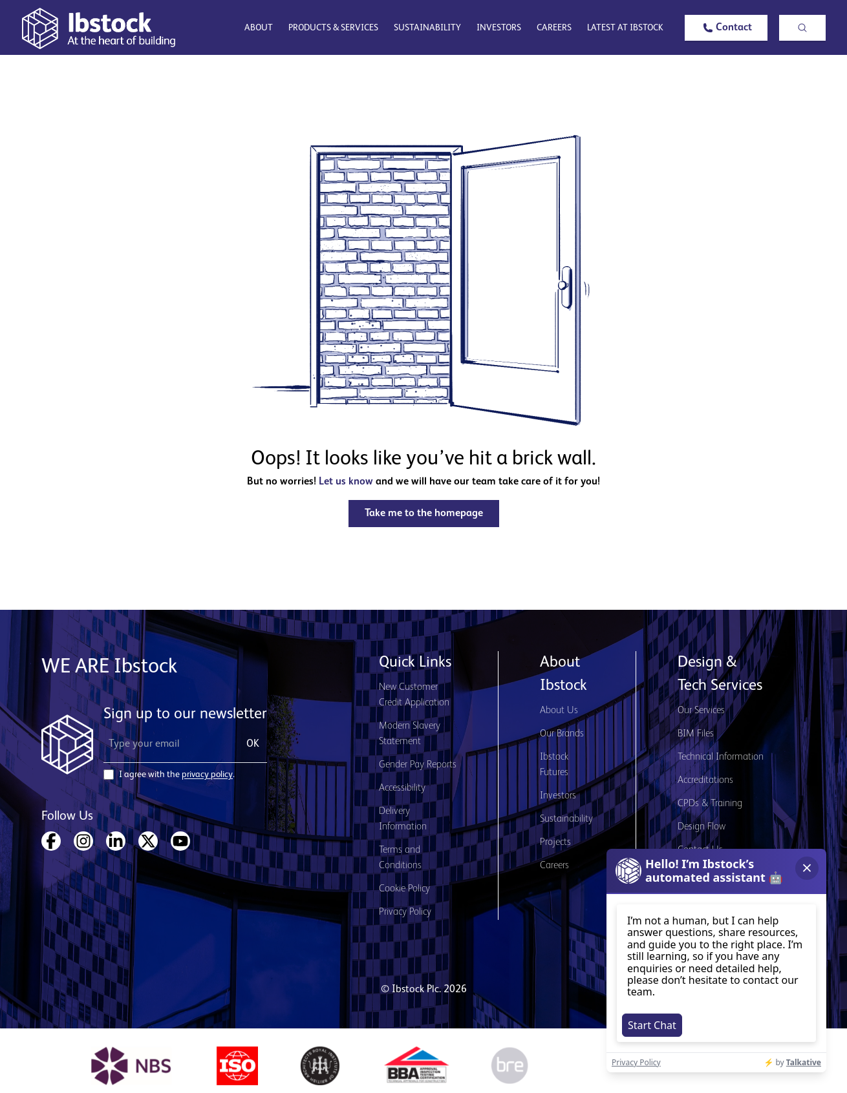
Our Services (701, 710)
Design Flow (701, 827)
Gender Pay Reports (417, 765)
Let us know (346, 482)
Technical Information (721, 757)
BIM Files (696, 734)
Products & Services (333, 27)
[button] (726, 27)
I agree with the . (177, 774)
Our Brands (562, 734)
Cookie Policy (404, 889)
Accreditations (705, 780)
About (258, 27)
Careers (554, 27)
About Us (559, 710)
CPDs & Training (710, 803)
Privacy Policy (405, 912)
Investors (499, 27)
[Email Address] (167, 744)
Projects (555, 842)
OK (252, 744)
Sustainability (427, 27)
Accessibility (402, 788)
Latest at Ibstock (625, 27)
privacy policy (207, 774)
